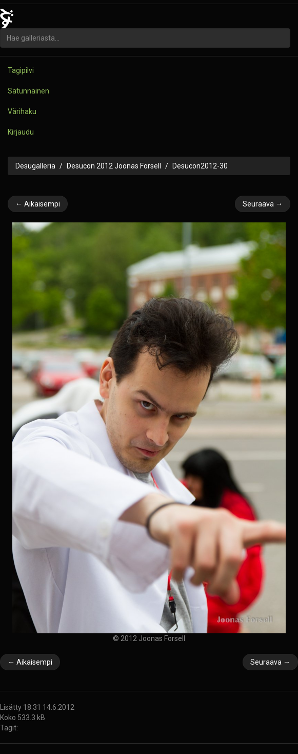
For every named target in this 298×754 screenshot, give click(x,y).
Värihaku (22, 111)
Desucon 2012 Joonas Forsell (114, 166)
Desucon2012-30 (200, 166)
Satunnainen (28, 91)
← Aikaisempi (37, 204)
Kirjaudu (21, 132)
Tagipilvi (21, 70)
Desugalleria (35, 166)
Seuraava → (263, 204)
